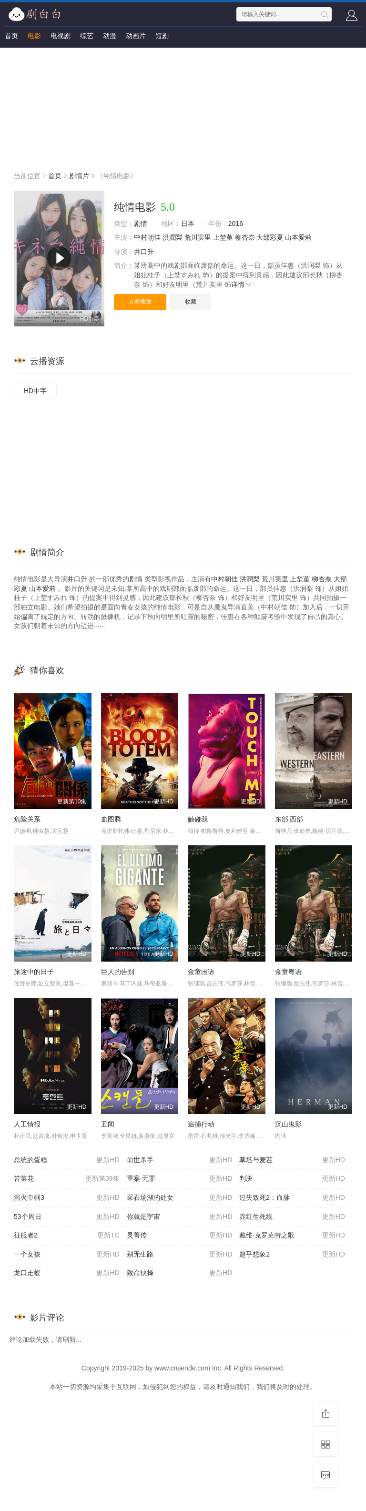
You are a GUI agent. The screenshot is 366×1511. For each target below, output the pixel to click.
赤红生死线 (292, 1217)
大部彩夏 (269, 237)
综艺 (86, 36)
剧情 (140, 223)
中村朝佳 (147, 237)
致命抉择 (180, 1273)
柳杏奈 (245, 237)
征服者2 (67, 1235)
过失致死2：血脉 (292, 1198)
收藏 (190, 301)
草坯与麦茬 (292, 1160)
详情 (241, 284)
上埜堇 (223, 237)
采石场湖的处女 (180, 1198)
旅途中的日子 (34, 971)
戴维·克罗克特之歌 (292, 1235)
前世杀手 (180, 1160)
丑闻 (107, 1124)
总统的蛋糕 (67, 1160)
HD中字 (35, 391)
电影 (34, 36)
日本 (187, 223)
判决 (292, 1179)
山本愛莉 (298, 237)
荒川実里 (197, 237)
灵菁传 (180, 1235)
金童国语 (201, 971)
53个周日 (67, 1217)
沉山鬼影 (288, 1124)
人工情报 (27, 1124)
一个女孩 (67, 1254)
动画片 (136, 36)
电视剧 (61, 36)
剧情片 (79, 176)
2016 (235, 223)
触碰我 (198, 819)
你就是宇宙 (180, 1217)
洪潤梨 (173, 237)
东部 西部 (289, 819)
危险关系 (27, 819)
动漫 (109, 36)
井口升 (144, 251)
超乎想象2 (292, 1254)
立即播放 (140, 301)
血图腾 (111, 819)
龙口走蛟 (67, 1273)
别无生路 (180, 1254)
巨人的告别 (117, 971)
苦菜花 (67, 1179)
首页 (11, 36)
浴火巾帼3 (67, 1198)
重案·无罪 (180, 1179)
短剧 (162, 36)
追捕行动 (201, 1124)
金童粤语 (288, 971)
